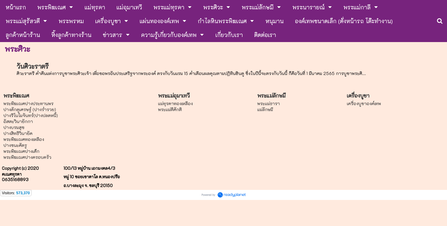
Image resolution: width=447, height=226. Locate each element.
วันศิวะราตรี (33, 66)
